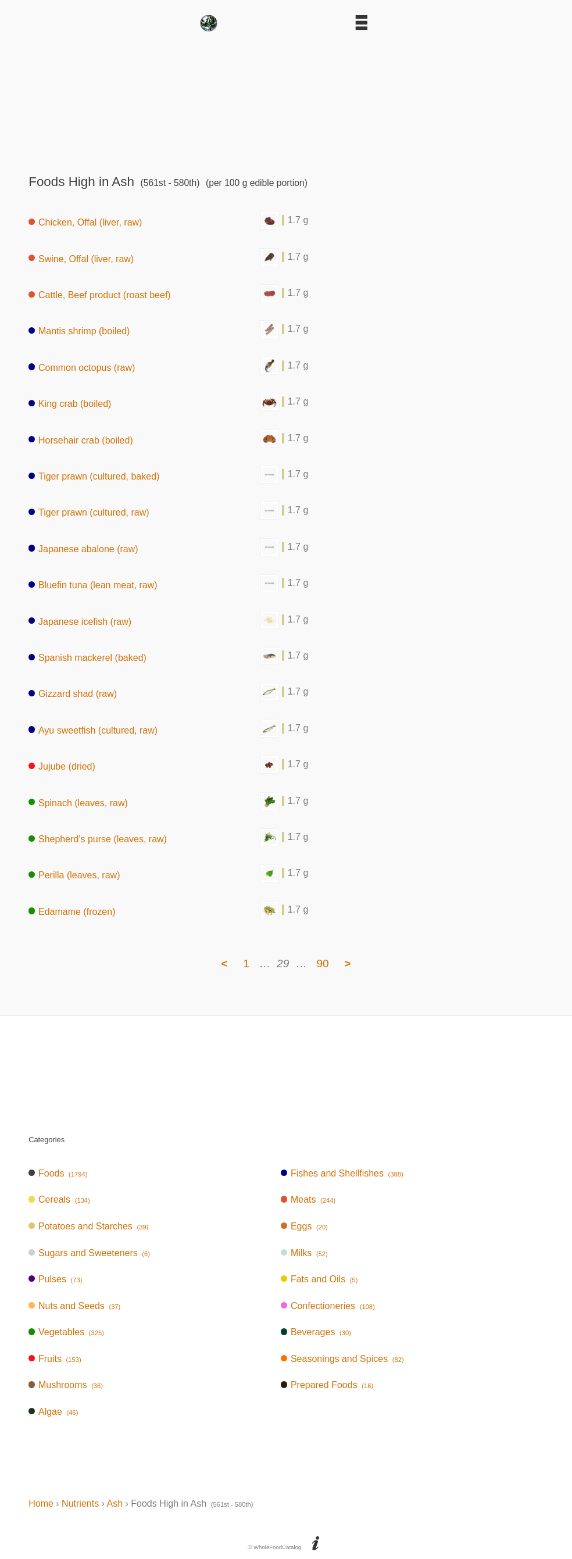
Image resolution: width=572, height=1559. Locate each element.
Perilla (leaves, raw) (74, 875)
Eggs (304, 1226)
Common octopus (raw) (81, 367)
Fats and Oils (319, 1279)
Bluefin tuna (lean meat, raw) (92, 585)
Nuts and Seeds (74, 1306)
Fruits (54, 1359)
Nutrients (80, 1503)
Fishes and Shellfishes (342, 1173)
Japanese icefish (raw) (79, 621)
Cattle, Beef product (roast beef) (99, 295)
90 (322, 963)
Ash (114, 1503)
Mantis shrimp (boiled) (79, 331)
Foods (57, 1173)
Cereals (59, 1199)
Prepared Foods (327, 1385)
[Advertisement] (286, 99)
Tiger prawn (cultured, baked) (93, 476)
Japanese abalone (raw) (83, 548)
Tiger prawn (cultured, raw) (88, 512)
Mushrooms (65, 1385)
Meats (308, 1199)
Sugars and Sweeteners (89, 1253)
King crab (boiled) (69, 404)
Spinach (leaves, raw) (78, 802)
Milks (304, 1253)
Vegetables (66, 1332)
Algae (53, 1412)
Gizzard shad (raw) (72, 694)
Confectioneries (328, 1306)
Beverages (316, 1332)
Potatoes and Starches (88, 1226)
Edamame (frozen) (71, 911)
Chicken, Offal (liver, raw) (85, 222)
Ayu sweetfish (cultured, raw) (93, 730)
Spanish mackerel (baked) (87, 658)
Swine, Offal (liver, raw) (81, 258)
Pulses (55, 1279)
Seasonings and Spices (342, 1359)
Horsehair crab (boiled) (80, 440)
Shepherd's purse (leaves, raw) (97, 839)
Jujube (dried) (61, 766)
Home (40, 1503)
